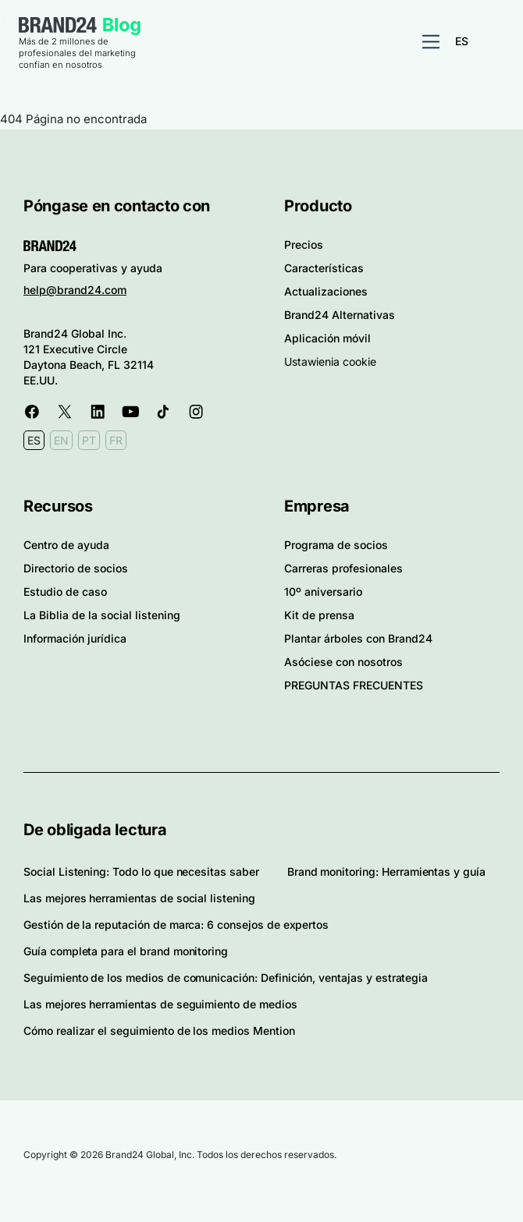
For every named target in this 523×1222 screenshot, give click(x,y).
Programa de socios (336, 544)
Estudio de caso (65, 591)
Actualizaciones (326, 291)
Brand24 (58, 25)
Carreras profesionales (343, 568)
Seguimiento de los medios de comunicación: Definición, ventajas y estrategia (225, 977)
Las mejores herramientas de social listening (139, 898)
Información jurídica (74, 638)
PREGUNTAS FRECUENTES (353, 685)
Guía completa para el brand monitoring (125, 951)
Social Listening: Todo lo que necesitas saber (141, 871)
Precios (303, 244)
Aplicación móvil (327, 338)
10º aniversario (323, 591)
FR (116, 440)
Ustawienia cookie (330, 361)
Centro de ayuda (66, 544)
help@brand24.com (74, 289)
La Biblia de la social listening (101, 615)
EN (61, 440)
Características (324, 268)
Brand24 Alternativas (339, 314)
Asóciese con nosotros (343, 661)
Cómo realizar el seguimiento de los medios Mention (159, 1030)
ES (461, 41)
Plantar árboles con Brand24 (358, 638)
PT (89, 440)
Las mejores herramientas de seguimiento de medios (160, 1004)
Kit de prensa (319, 615)
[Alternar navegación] (431, 42)
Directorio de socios (75, 568)
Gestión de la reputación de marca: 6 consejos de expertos (176, 924)
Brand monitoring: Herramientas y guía (386, 871)
